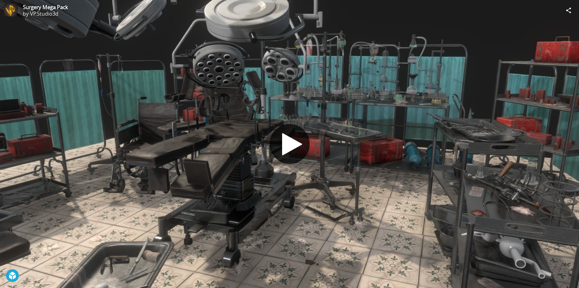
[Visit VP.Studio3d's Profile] (10, 10)
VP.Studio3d (44, 13)
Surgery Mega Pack (45, 7)
